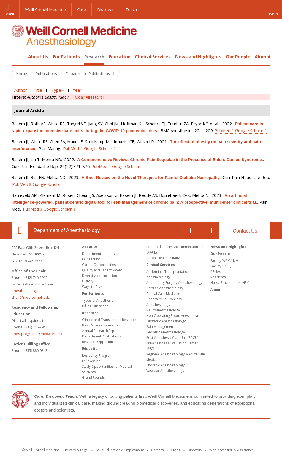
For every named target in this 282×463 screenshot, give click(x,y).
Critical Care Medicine (163, 293)
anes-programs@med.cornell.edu (40, 333)
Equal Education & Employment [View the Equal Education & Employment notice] (120, 450)
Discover (105, 9)
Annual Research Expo (99, 330)
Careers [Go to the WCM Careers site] (157, 450)
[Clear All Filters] (89, 97)
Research (94, 57)
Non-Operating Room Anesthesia (172, 315)
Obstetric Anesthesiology (166, 321)
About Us (38, 57)
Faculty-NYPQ (220, 266)
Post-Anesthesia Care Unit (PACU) (172, 337)
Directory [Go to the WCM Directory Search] (195, 450)
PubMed (223, 130)
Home (17, 56)
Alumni (262, 57)
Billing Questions (95, 306)
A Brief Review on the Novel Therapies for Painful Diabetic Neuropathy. (151, 177)
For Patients (66, 57)
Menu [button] (10, 14)
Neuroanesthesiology (163, 310)
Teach (131, 9)
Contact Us (245, 231)
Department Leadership (101, 253)
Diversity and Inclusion (99, 275)
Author (20, 90)
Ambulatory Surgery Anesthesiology (174, 282)
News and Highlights (198, 57)
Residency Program (97, 355)
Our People (238, 57)
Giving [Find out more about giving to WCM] (175, 450)
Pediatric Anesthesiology (165, 332)
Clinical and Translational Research (109, 319)
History (87, 281)
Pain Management (160, 326)
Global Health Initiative (163, 257)
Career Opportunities (99, 264)
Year (77, 90)
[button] (272, 9)
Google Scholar (249, 130)
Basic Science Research (100, 325)
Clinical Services (152, 57)
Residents (218, 277)
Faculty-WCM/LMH (224, 260)
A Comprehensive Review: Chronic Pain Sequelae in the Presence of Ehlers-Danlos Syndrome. (170, 159)
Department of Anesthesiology (67, 230)
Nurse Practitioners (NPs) (229, 282)
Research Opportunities (100, 341)
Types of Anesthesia (97, 300)
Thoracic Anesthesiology (165, 365)
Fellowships (91, 361)
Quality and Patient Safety (102, 270)
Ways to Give (92, 286)
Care (81, 9)
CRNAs (215, 271)
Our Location (20, 230)
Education (120, 57)
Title (38, 90)
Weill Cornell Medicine (45, 9)
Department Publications (101, 336)
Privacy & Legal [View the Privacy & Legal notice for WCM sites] (76, 450)
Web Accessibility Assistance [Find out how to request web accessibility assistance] (231, 450)
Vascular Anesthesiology (165, 370)
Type (56, 90)
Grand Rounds (93, 377)
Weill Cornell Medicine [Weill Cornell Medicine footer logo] (141, 430)
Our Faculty (91, 259)
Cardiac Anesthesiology (164, 288)
